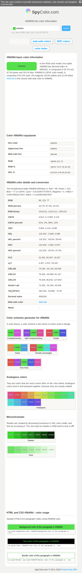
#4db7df (17, 402)
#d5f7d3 (44, 449)
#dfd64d (37, 395)
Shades (31, 440)
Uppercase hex (15, 148)
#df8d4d (10, 347)
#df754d (24, 395)
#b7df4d (44, 395)
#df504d (10, 362)
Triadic (56, 338)
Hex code (12, 143)
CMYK (11, 217)
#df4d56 (49, 332)
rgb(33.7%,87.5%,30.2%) (62, 167)
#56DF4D (62, 149)
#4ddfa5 (71, 395)
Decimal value (15, 296)
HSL (10, 234)
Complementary (14, 338)
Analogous (41, 408)
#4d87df (24, 402)
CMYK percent (15, 222)
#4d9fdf (24, 347)
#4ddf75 (64, 395)
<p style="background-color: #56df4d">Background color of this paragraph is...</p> (41, 531)
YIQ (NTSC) (13, 291)
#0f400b (44, 435)
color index (41, 48)
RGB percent (14, 206)
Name (11, 307)
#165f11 (37, 435)
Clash (17, 353)
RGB (10, 161)
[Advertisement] (41, 107)
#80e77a (17, 449)
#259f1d (24, 435)
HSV (10, 245)
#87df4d (51, 395)
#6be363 (10, 449)
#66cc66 (11, 78)
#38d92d (10, 435)
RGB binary (14, 211)
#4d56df (62, 332)
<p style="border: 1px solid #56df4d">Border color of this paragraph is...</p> (41, 560)
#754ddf (37, 402)
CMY (10, 228)
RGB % (11, 166)
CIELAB (12, 268)
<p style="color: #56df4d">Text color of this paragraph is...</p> (41, 546)
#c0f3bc (37, 449)
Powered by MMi (69, 569)
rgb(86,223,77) (62, 161)
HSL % (11, 172)
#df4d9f (40, 332)
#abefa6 (30, 449)
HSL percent (14, 239)
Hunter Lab (13, 285)
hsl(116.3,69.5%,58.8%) (62, 172)
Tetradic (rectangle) (43, 353)
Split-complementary (34, 338)
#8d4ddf (26, 332)
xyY (10, 263)
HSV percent (14, 250)
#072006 (51, 435)
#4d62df (30, 362)
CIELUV (12, 274)
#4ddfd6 (46, 347)
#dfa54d (30, 395)
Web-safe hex (15, 154)
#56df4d (62, 143)
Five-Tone (24, 368)
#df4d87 (10, 395)
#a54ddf (17, 362)
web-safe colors (42, 41)
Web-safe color (15, 302)
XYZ (10, 257)
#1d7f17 (30, 435)
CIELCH (12, 280)
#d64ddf (17, 332)
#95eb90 (24, 449)
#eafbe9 (51, 449)
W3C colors (63, 41)
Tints (31, 455)
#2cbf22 (17, 435)
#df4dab (37, 362)
